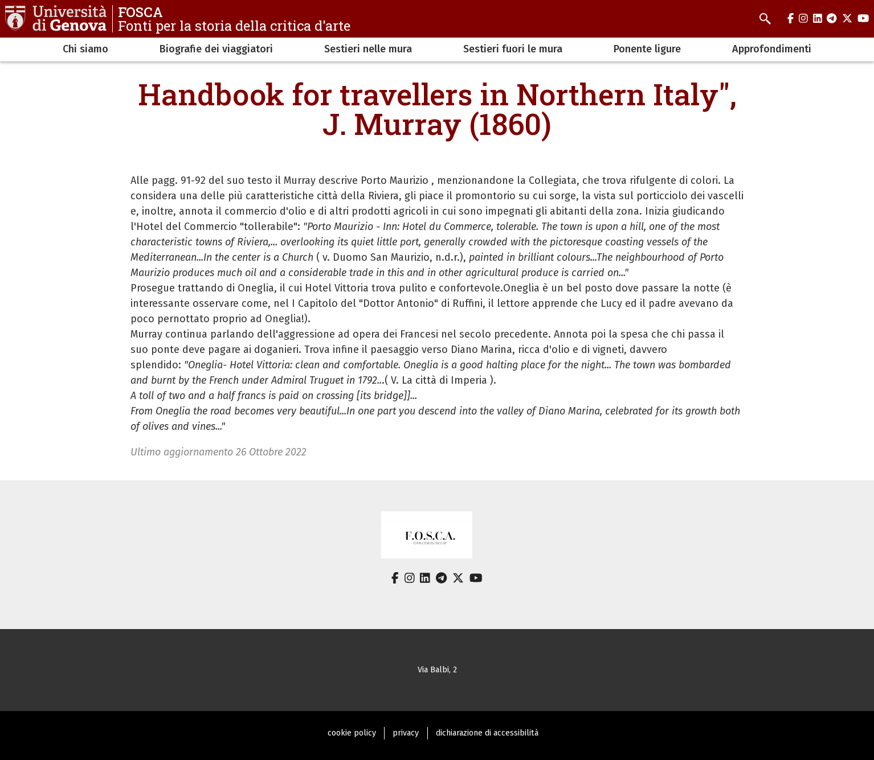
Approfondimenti (771, 49)
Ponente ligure (647, 49)
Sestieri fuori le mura (512, 49)
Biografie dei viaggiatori (216, 49)
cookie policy (352, 733)
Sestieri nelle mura (368, 49)
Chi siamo (85, 49)
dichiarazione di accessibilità (487, 733)
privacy (406, 733)
